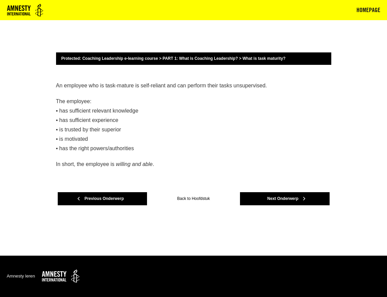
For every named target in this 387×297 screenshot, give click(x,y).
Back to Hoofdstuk (193, 198)
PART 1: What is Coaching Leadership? (200, 58)
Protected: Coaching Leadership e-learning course (109, 58)
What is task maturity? (263, 58)
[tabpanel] (193, 125)
